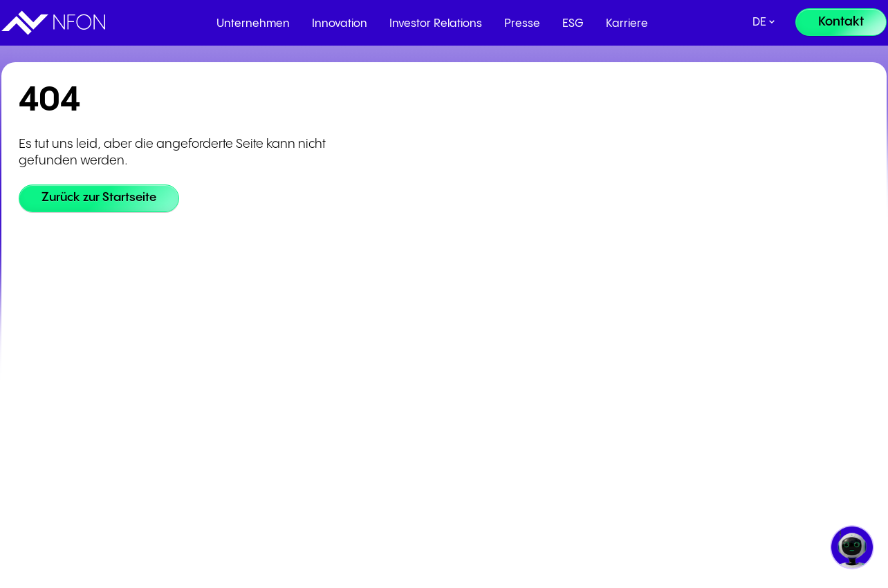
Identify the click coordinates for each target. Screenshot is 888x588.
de (759, 22)
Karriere (627, 24)
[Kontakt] (841, 22)
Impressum (179, 340)
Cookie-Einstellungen (202, 401)
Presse (522, 24)
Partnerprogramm (365, 340)
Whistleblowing (188, 432)
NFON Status (520, 371)
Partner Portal (355, 310)
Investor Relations (435, 24)
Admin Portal (521, 340)
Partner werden (358, 371)
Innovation (339, 24)
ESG (573, 24)
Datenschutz (182, 371)
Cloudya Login (524, 310)
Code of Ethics (186, 462)
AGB (164, 310)
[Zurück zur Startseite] (102, 198)
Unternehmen (253, 24)
